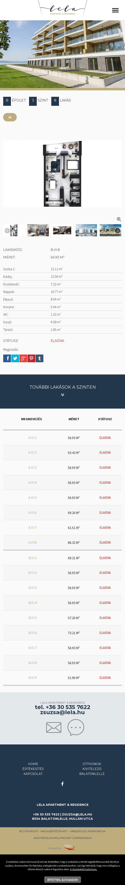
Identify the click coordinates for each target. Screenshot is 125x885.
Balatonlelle (92, 774)
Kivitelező (91, 769)
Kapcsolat (33, 774)
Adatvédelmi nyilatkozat (53, 838)
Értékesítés (33, 769)
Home (33, 764)
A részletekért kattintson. (83, 869)
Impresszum (83, 838)
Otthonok (92, 764)
